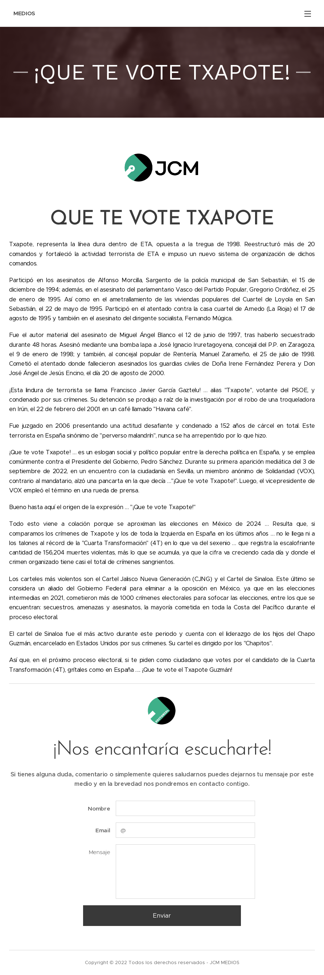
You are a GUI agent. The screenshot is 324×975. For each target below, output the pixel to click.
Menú (307, 13)
